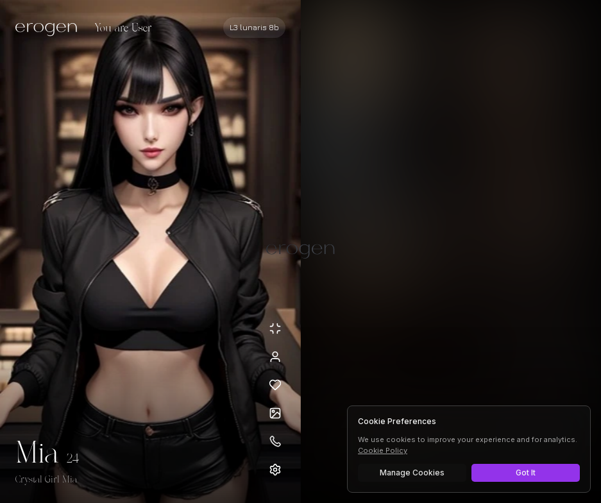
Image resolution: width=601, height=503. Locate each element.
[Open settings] (275, 469)
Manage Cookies (412, 472)
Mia (37, 454)
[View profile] (275, 356)
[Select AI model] (254, 27)
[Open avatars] (275, 413)
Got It (526, 472)
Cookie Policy (382, 450)
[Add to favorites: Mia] (275, 385)
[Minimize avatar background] (275, 328)
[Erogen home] (49, 29)
